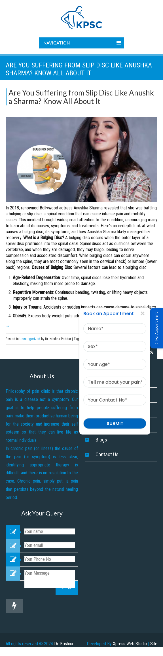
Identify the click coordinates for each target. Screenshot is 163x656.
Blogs (101, 440)
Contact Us (107, 454)
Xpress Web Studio (130, 643)
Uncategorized (30, 339)
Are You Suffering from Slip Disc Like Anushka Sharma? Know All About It (81, 97)
